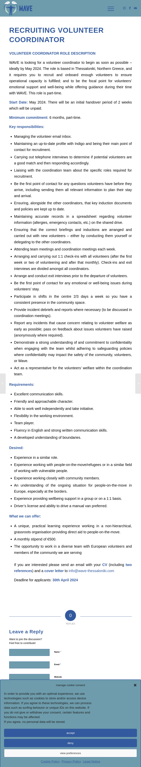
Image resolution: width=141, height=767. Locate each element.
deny (71, 750)
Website (58, 677)
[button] (135, 692)
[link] (18, 8)
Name (57, 651)
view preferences (70, 760)
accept (70, 740)
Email (57, 664)
